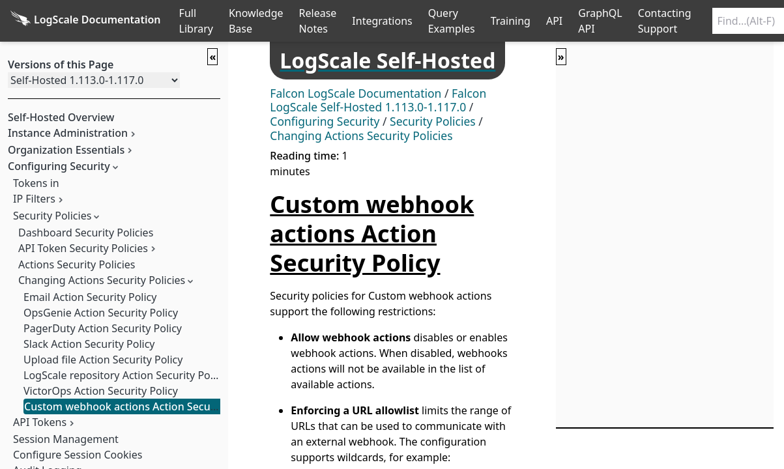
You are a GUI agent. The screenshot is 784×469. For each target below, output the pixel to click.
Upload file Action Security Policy (102, 359)
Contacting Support (664, 21)
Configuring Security (324, 121)
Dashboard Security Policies (85, 232)
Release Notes (318, 21)
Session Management (66, 439)
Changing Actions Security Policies (101, 280)
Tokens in (36, 183)
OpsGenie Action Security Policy (100, 313)
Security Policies (52, 215)
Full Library (196, 21)
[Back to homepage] (85, 20)
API (554, 21)
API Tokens (39, 422)
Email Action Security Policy (89, 297)
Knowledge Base (256, 21)
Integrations (382, 21)
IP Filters (34, 199)
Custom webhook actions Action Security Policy (141, 406)
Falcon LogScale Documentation (355, 93)
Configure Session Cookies (77, 455)
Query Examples (451, 21)
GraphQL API (600, 21)
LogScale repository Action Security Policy (124, 375)
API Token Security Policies (83, 248)
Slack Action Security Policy (88, 344)
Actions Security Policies (77, 264)
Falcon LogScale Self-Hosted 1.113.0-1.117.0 (378, 100)
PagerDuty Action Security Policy (102, 328)
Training (510, 21)
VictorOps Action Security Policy (100, 391)
